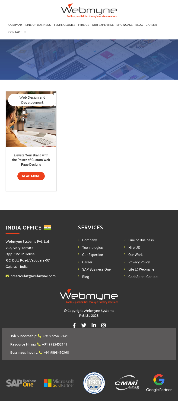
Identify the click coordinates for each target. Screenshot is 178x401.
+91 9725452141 (55, 336)
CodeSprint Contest (143, 277)
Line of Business (38, 24)
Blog (139, 24)
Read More (31, 176)
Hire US (83, 24)
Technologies (64, 24)
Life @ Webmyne (141, 269)
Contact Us (17, 32)
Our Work (135, 255)
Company (15, 24)
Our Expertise (103, 24)
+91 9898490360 (56, 352)
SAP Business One (96, 269)
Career (151, 24)
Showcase (125, 24)
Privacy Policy (139, 262)
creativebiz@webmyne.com (33, 276)
